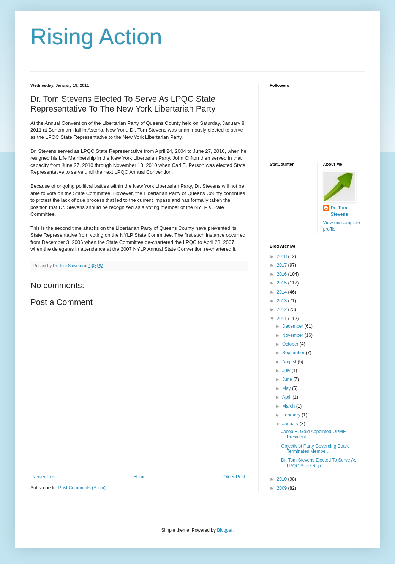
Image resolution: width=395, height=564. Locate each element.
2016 (282, 274)
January (291, 423)
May (287, 388)
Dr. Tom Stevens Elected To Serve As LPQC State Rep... (318, 462)
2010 (282, 479)
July (287, 370)
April (287, 397)
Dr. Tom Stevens (339, 211)
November (293, 335)
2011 (282, 318)
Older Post (234, 476)
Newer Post (44, 476)
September (294, 352)
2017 (282, 265)
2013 (282, 300)
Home (140, 476)
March (289, 406)
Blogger (224, 530)
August (290, 361)
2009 (282, 488)
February (292, 415)
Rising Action (96, 36)
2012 (282, 309)
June (287, 379)
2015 (282, 283)
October (291, 344)
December (293, 326)
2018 (282, 256)
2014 (282, 292)
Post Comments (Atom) (82, 487)
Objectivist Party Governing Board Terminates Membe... (315, 448)
